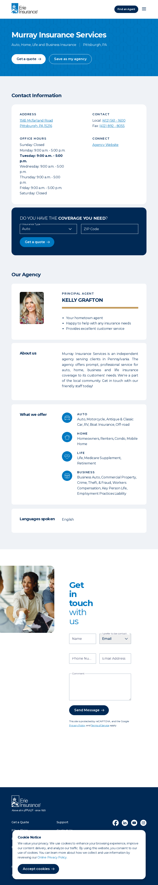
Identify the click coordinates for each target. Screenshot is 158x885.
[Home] (26, 8)
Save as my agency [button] (70, 59)
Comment (78, 673)
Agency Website (105, 145)
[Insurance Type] (48, 229)
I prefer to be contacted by (115, 633)
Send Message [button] (87, 710)
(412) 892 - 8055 (112, 126)
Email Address (113, 658)
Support (63, 822)
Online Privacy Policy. (52, 857)
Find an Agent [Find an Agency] (126, 9)
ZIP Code (91, 229)
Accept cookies (36, 869)
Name (77, 639)
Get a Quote (20, 822)
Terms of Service (100, 725)
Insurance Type (31, 224)
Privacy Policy (77, 725)
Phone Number (83, 658)
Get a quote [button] (26, 59)
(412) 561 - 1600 (113, 120)
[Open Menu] (144, 9)
